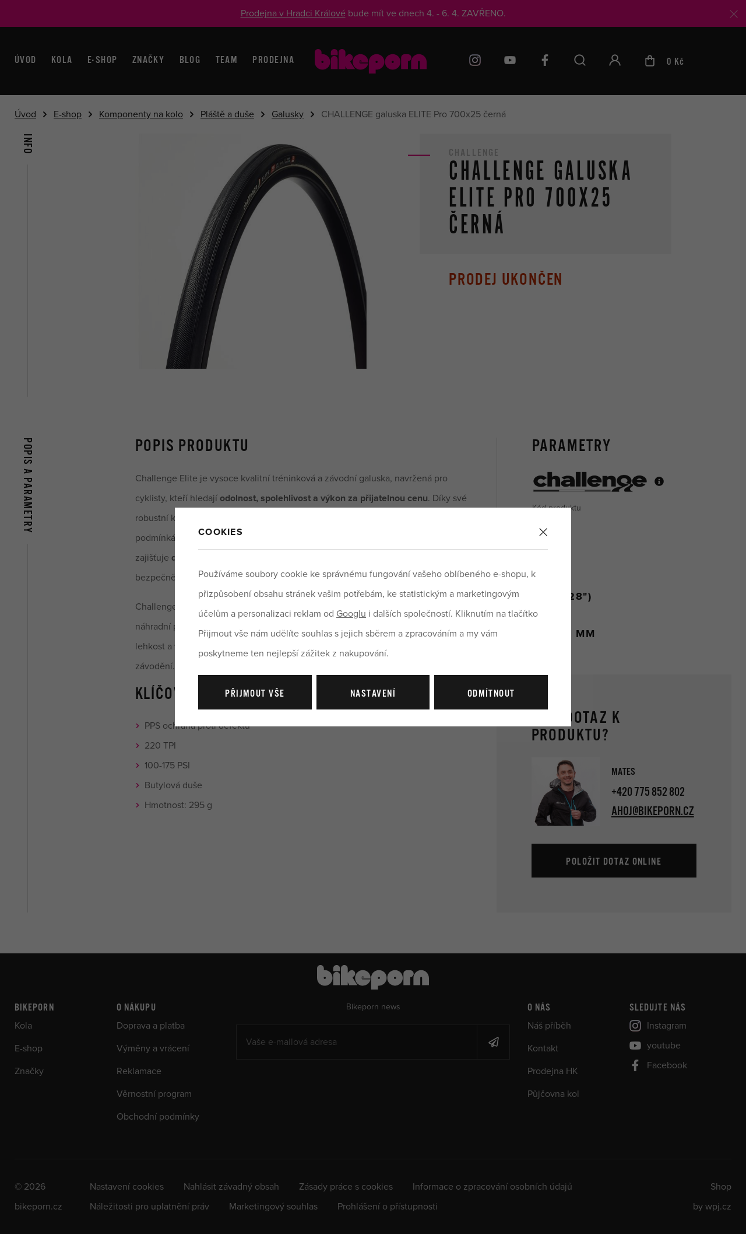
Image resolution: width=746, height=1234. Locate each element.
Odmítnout (491, 694)
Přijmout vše (254, 694)
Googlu (351, 614)
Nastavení (373, 694)
